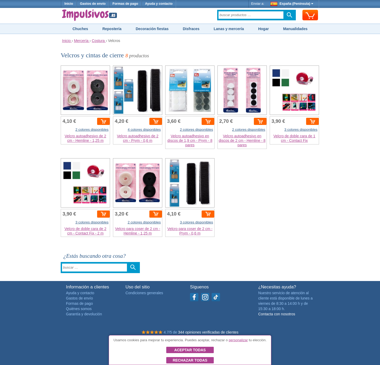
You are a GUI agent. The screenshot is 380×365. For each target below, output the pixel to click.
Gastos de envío (93, 4)
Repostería (111, 29)
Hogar (263, 29)
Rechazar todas (190, 360)
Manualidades (295, 29)
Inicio (68, 4)
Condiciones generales (144, 293)
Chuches (80, 29)
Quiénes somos (79, 309)
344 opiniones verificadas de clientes (208, 332)
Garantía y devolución (84, 314)
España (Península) (292, 4)
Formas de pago (125, 4)
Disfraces (191, 29)
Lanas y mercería (229, 29)
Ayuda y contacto (159, 4)
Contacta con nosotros (276, 314)
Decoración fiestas (152, 29)
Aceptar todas (190, 350)
